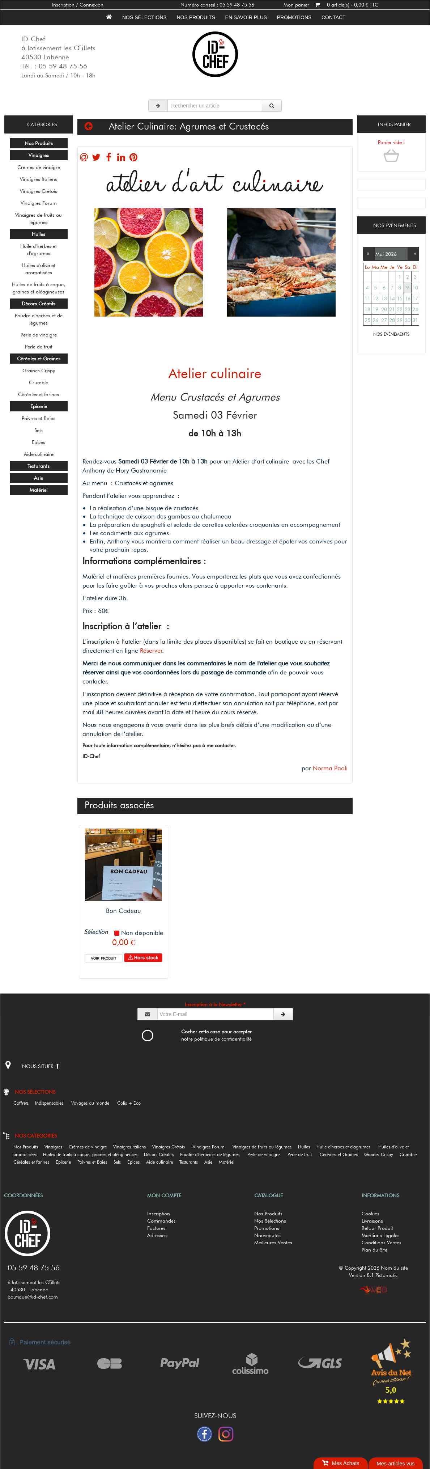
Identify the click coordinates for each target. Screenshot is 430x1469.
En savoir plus (246, 17)
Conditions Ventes (381, 1242)
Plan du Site (374, 1250)
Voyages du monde (93, 1103)
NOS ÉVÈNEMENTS (391, 334)
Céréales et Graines (341, 1154)
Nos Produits (196, 17)
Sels (38, 430)
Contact (333, 17)
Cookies (370, 1213)
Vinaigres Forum (39, 203)
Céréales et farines (38, 394)
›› (413, 253)
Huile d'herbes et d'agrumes (38, 249)
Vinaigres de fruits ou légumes (38, 218)
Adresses (157, 1235)
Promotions (294, 17)
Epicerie (66, 1162)
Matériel (229, 1162)
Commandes (161, 1221)
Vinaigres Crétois (38, 191)
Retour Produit (377, 1228)
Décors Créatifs (161, 1154)
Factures (156, 1228)
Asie (210, 1162)
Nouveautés (267, 1235)
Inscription (158, 1213)
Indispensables (52, 1103)
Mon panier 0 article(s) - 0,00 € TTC (331, 5)
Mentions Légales (381, 1235)
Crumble (38, 382)
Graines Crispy (38, 370)
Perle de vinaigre (39, 335)
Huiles (306, 1147)
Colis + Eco (131, 1103)
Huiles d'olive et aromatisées (38, 268)
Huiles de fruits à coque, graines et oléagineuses (38, 288)
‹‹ (369, 253)
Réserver (151, 650)
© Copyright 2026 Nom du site (373, 1268)
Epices (38, 442)
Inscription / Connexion (77, 5)
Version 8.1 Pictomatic (373, 1275)
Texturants (191, 1162)
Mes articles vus (395, 1463)
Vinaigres (55, 1147)
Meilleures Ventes (273, 1242)
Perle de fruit (38, 347)
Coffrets (23, 1103)
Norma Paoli (330, 768)
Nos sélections (144, 17)
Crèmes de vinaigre (38, 167)
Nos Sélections (270, 1221)
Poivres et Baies (38, 418)
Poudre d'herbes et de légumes (39, 319)
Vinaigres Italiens (38, 179)
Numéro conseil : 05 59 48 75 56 (217, 5)
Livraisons (372, 1221)
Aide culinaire (39, 454)
